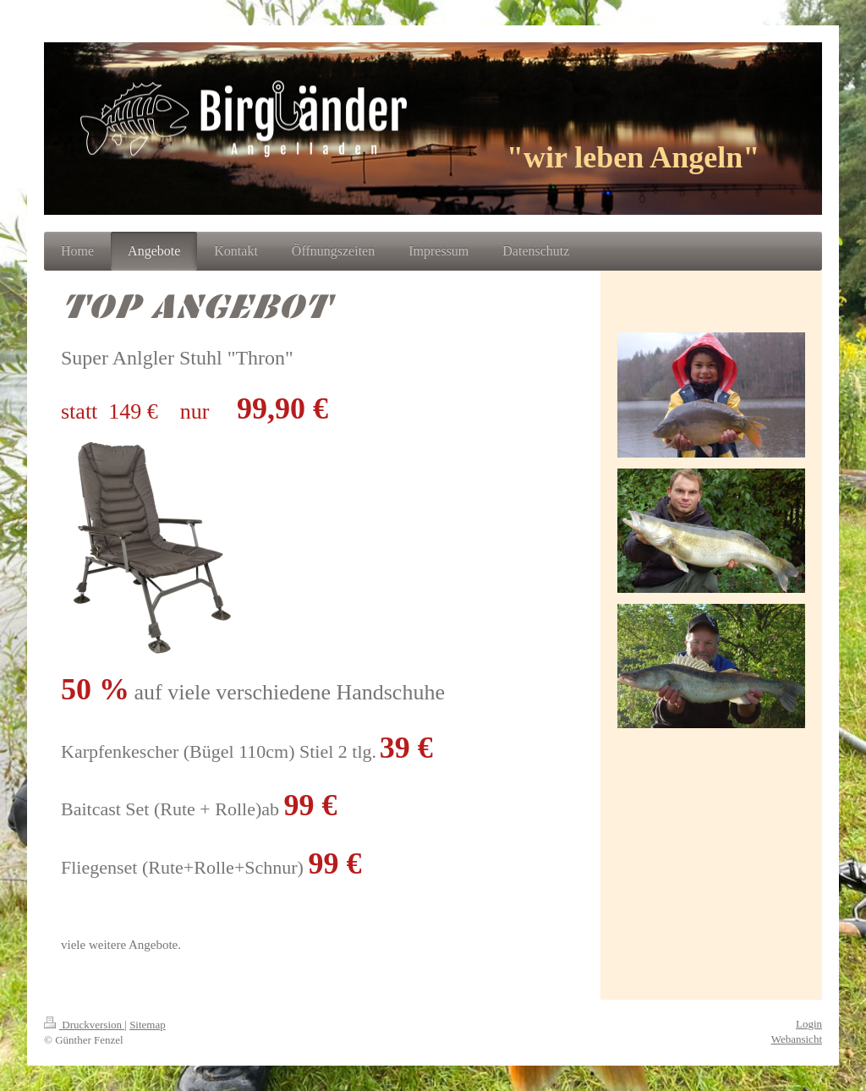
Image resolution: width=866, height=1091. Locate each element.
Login (809, 1023)
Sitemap (147, 1024)
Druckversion (84, 1024)
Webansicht (796, 1039)
